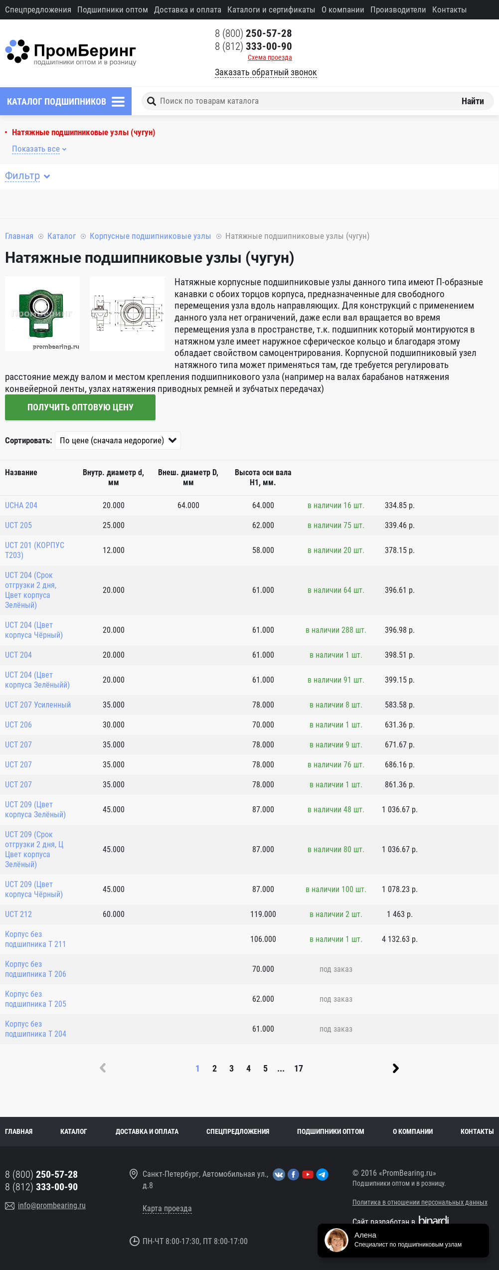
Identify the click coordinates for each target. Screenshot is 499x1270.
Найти (473, 101)
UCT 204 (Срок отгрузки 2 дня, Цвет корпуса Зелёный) (30, 590)
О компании (343, 9)
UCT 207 (18, 744)
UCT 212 (18, 914)
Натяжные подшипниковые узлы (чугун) (84, 132)
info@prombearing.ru (52, 1205)
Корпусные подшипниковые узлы (150, 236)
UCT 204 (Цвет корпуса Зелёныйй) (37, 680)
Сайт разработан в (383, 1222)
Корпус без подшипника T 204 (35, 1029)
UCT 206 (18, 724)
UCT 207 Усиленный (38, 705)
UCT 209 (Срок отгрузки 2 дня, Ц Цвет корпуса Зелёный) (34, 849)
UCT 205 (18, 525)
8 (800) (253, 33)
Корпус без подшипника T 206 (35, 969)
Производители (398, 9)
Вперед (396, 1068)
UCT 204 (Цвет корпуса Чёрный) (34, 630)
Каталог (61, 236)
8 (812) (253, 46)
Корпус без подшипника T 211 (35, 939)
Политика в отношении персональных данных (420, 1202)
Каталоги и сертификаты (271, 9)
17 (298, 1068)
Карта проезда (167, 1208)
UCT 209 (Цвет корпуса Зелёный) (35, 809)
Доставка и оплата (187, 9)
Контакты (449, 9)
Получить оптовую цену (80, 407)
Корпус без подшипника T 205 (35, 999)
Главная (19, 236)
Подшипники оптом (112, 9)
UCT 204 (18, 655)
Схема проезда (270, 57)
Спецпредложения (38, 9)
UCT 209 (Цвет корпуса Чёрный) (34, 889)
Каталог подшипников (56, 101)
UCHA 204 (21, 505)
